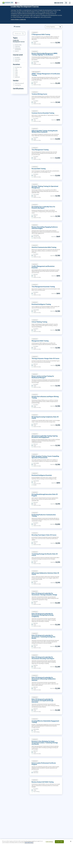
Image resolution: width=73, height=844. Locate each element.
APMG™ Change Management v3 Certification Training (46, 74)
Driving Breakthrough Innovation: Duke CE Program (45, 495)
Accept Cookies (59, 841)
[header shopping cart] (66, 2)
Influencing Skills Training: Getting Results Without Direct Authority (45, 131)
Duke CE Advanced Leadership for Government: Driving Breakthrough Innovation (42, 700)
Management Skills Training (40, 341)
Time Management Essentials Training (43, 286)
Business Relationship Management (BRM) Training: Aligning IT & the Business (44, 54)
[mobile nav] (70, 3)
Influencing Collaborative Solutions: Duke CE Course (45, 573)
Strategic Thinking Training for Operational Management (45, 187)
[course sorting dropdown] (53, 26)
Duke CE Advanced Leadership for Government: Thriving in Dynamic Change (44, 594)
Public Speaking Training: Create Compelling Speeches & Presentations (45, 456)
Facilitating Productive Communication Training (44, 515)
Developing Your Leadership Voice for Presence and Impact (43, 207)
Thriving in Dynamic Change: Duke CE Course (45, 358)
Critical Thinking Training (39, 322)
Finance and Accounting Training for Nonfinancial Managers (43, 376)
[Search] (23, 33)
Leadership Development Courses (19, 41)
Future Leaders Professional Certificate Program (44, 763)
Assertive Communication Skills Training (44, 247)
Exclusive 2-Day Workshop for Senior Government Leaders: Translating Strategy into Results (45, 743)
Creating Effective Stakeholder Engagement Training (45, 721)
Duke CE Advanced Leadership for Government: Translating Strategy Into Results (43, 637)
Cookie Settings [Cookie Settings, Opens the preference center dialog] (49, 841)
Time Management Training (40, 150)
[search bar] (19, 33)
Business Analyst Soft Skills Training (43, 782)
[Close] (70, 841)
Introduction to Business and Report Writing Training (45, 397)
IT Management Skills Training (41, 34)
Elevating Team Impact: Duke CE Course (44, 535)
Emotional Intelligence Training (41, 304)
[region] (36, 841)
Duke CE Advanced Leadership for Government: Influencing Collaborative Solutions (44, 679)
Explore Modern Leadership (18, 19)
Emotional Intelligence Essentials (42, 475)
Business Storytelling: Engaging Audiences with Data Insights (45, 227)
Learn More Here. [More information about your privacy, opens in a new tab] (29, 842)
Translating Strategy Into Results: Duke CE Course (45, 554)
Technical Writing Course (39, 94)
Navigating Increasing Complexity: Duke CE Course (45, 417)
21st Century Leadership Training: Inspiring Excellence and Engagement (45, 436)
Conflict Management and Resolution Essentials (43, 266)
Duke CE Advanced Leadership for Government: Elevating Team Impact (43, 657)
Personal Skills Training (39, 168)
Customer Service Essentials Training (43, 113)
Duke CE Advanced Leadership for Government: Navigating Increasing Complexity (42, 615)
